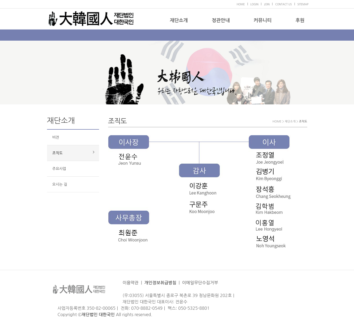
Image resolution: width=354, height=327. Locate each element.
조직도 (57, 153)
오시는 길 (59, 184)
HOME (241, 4)
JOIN (267, 4)
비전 (55, 137)
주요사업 (59, 169)
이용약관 (131, 283)
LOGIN (254, 4)
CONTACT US (283, 4)
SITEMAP (303, 4)
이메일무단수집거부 (200, 283)
